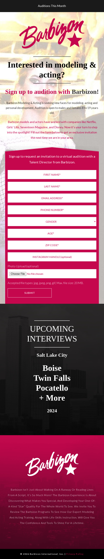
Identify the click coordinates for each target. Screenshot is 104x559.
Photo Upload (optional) (23, 266)
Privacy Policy (75, 554)
